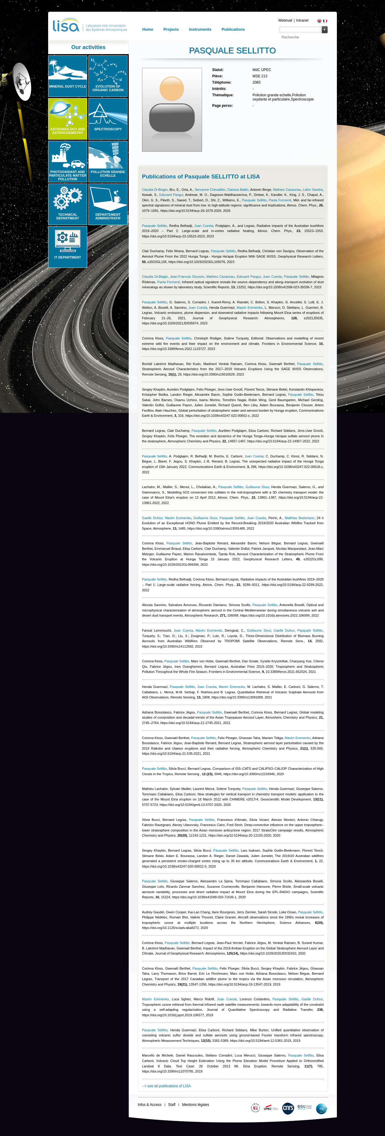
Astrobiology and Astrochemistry (67, 131)
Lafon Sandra (313, 189)
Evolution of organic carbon (107, 88)
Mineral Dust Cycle (67, 86)
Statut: (217, 70)
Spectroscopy (108, 129)
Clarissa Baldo (237, 189)
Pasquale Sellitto (254, 200)
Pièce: (217, 76)
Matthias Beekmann (300, 518)
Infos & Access (150, 1105)
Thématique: (222, 95)
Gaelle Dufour (152, 518)
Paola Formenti (280, 200)
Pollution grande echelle (108, 173)
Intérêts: (219, 89)
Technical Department (67, 216)
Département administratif (108, 216)
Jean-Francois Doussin (187, 276)
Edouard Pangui (171, 195)
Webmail (285, 20)
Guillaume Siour (257, 487)
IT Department (67, 257)
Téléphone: (221, 82)
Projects (171, 29)
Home (147, 29)
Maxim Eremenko (250, 307)
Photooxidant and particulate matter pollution (67, 175)
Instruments (200, 29)
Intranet (302, 20)
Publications (233, 29)
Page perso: (222, 106)
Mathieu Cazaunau (287, 189)
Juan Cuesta (203, 226)
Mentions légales (195, 1105)
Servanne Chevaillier (210, 189)
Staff (171, 1105)
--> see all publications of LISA (166, 1086)
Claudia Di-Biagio (155, 189)
